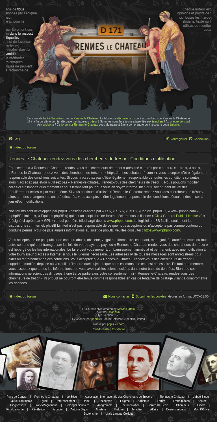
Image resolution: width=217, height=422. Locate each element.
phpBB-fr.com (115, 324)
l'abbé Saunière (52, 118)
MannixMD (116, 312)
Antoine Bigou (79, 409)
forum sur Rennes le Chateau (79, 124)
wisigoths (49, 124)
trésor (93, 121)
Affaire (154, 409)
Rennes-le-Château (172, 396)
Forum (161, 401)
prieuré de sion (179, 121)
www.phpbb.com (119, 221)
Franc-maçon (181, 401)
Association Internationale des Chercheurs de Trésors (118, 396)
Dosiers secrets (176, 409)
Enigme (125, 401)
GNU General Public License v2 (178, 216)
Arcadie (57, 409)
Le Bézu (71, 396)
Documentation (130, 405)
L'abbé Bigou (200, 396)
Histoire (119, 409)
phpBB (95, 319)
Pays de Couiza (16, 396)
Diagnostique (18, 405)
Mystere (101, 409)
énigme (174, 124)
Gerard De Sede (157, 405)
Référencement (65, 401)
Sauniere (143, 401)
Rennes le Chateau (86, 118)
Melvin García (126, 309)
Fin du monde (15, 409)
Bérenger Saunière (77, 405)
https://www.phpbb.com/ (162, 230)
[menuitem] (14, 138)
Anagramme (104, 405)
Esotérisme (91, 413)
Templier (137, 409)
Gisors (201, 405)
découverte (124, 118)
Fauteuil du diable (21, 401)
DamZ (86, 401)
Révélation (38, 409)
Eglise (43, 401)
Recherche (105, 401)
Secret (202, 401)
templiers (158, 121)
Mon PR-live (201, 409)
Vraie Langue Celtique (120, 413)
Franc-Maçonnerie (45, 405)
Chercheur (182, 405)
